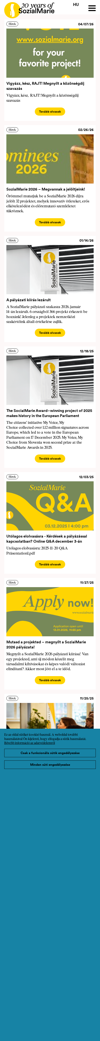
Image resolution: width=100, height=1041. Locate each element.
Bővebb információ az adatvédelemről (29, 743)
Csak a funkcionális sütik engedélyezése (50, 753)
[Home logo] (27, 8)
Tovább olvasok (50, 111)
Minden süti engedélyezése (50, 765)
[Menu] (92, 8)
